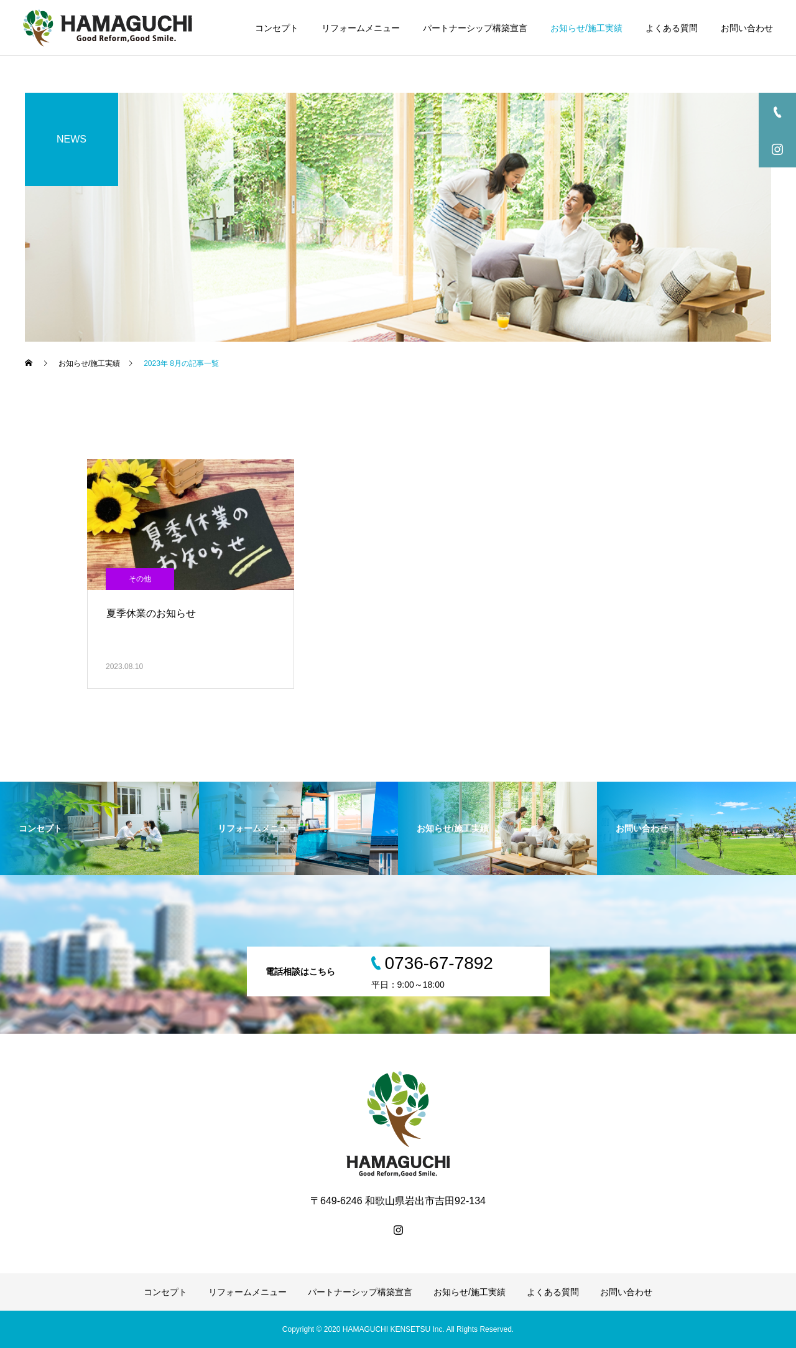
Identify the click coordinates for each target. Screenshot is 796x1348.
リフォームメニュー (361, 28)
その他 (140, 578)
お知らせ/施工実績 (586, 28)
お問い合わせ (747, 28)
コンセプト (276, 28)
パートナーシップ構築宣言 (475, 28)
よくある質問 (672, 28)
